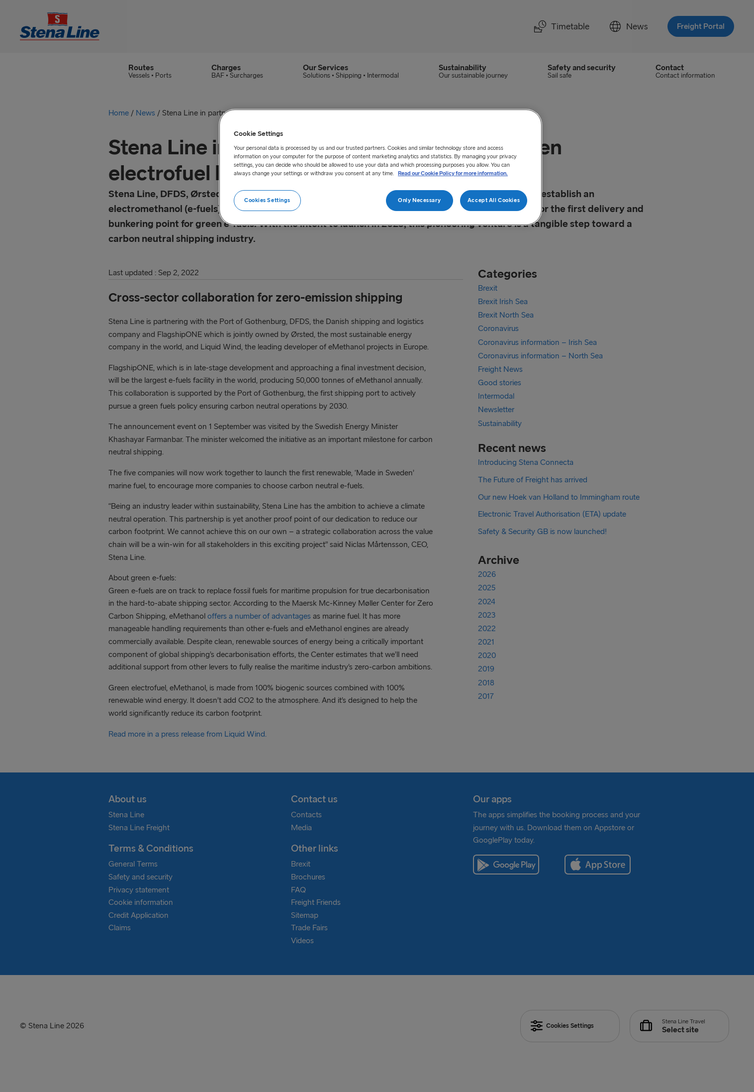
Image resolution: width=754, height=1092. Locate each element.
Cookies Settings (267, 200)
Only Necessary (419, 200)
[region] (380, 167)
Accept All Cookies (494, 200)
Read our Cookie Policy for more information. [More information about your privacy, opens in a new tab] (453, 173)
